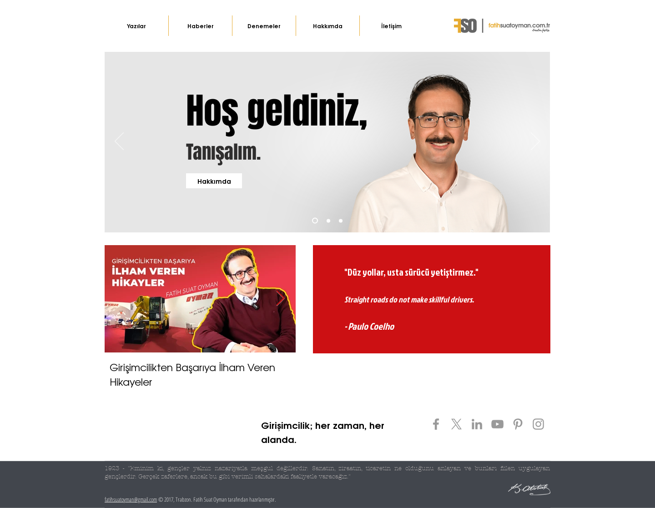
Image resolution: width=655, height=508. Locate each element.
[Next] (535, 141)
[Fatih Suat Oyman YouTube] (497, 424)
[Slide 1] (315, 221)
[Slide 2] (328, 220)
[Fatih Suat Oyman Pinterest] (517, 424)
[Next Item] (280, 299)
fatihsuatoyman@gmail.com (131, 499)
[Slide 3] (341, 220)
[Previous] (119, 141)
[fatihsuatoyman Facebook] (435, 424)
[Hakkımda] (214, 180)
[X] (456, 424)
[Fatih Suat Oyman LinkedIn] (476, 424)
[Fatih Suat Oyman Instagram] (538, 424)
